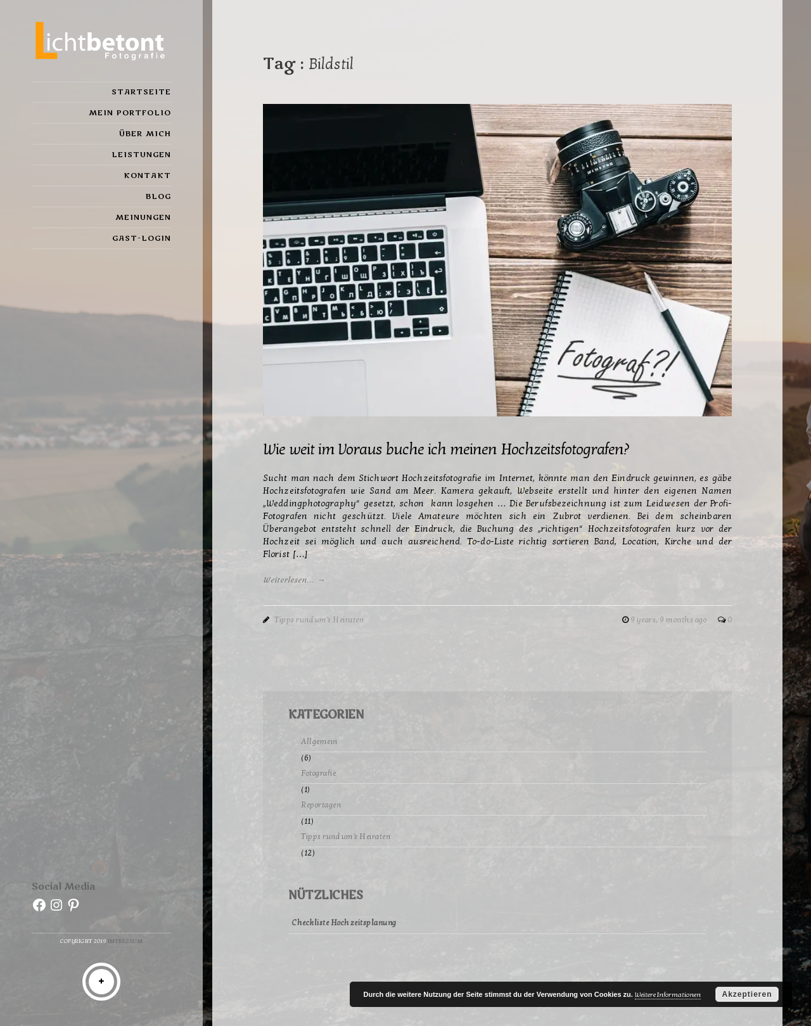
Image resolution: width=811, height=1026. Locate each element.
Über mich (145, 134)
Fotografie (318, 773)
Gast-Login (141, 238)
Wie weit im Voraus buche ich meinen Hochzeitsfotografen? (446, 449)
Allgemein (319, 741)
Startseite (141, 92)
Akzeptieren (747, 994)
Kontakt (147, 175)
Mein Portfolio (130, 113)
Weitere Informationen (668, 995)
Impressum (125, 941)
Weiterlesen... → (294, 579)
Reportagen (321, 804)
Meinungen (143, 217)
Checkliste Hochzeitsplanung (344, 922)
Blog (158, 196)
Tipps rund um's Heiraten (319, 619)
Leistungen (141, 155)
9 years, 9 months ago (669, 619)
